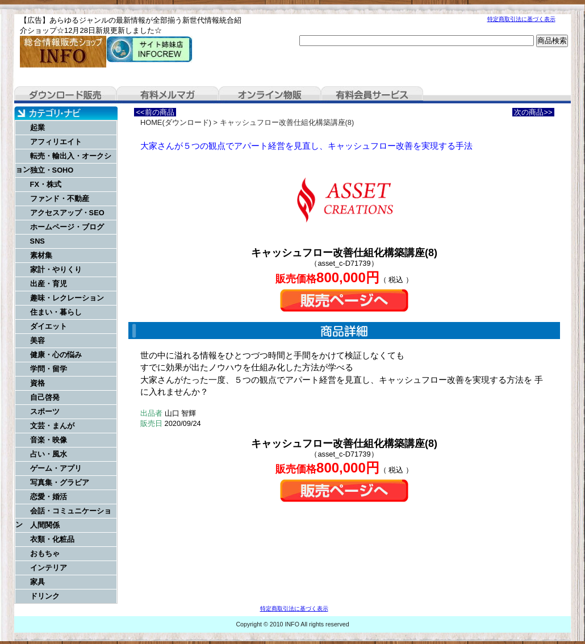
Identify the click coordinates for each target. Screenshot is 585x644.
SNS (37, 241)
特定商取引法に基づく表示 (521, 19)
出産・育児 (48, 283)
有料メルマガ (167, 94)
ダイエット (48, 326)
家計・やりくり (56, 269)
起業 (37, 127)
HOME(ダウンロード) (175, 122)
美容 (37, 340)
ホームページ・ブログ (67, 227)
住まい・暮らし (56, 312)
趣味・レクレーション (67, 298)
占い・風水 (48, 454)
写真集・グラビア (59, 482)
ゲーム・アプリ (56, 468)
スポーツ (45, 411)
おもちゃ (45, 553)
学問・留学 (48, 369)
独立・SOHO (52, 170)
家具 (37, 582)
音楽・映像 (48, 440)
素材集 (41, 255)
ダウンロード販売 (65, 94)
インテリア (48, 567)
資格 (37, 383)
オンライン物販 (270, 94)
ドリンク (45, 596)
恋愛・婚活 (48, 496)
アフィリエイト (56, 141)
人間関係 (45, 525)
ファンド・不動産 (59, 198)
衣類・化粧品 (52, 539)
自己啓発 (45, 397)
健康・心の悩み (56, 354)
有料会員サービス (372, 94)
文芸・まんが (52, 425)
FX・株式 (45, 184)
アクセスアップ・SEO (67, 212)
